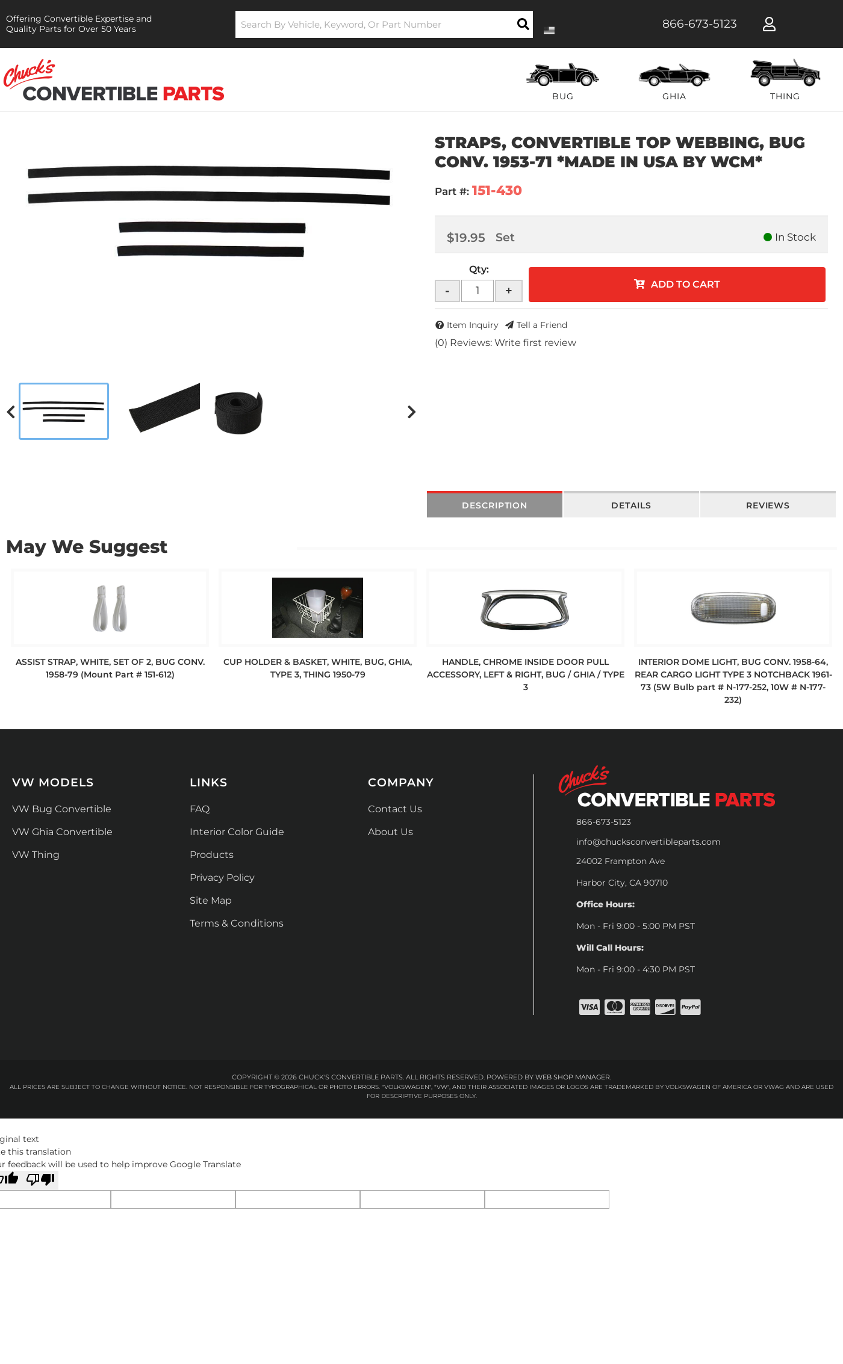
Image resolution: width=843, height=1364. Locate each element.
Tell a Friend (542, 324)
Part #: (452, 191)
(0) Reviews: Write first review (505, 342)
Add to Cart (685, 284)
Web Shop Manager (573, 1077)
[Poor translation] (40, 1180)
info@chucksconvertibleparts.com (648, 842)
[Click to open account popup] (769, 24)
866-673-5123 (603, 821)
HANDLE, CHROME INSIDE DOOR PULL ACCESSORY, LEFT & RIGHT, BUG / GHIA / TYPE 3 (525, 674)
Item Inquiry (473, 324)
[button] (384, 24)
